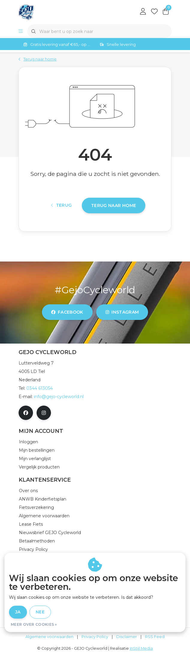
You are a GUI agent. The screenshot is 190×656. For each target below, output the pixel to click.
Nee (40, 612)
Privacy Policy (95, 636)
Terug (61, 205)
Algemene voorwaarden (49, 636)
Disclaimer (126, 636)
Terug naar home (113, 205)
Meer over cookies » (34, 624)
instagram (122, 312)
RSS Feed (155, 636)
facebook (67, 312)
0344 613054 (39, 388)
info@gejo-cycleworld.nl (59, 396)
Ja (18, 612)
